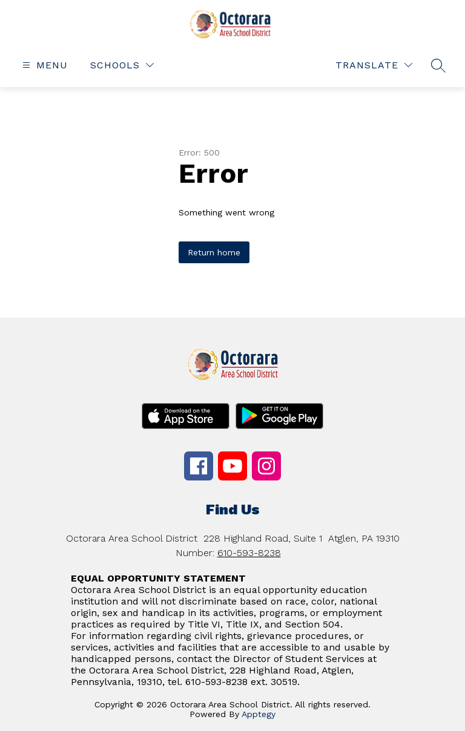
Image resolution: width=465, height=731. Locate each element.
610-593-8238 (249, 553)
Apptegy (258, 714)
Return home (214, 252)
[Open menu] (43, 65)
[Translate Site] (373, 65)
